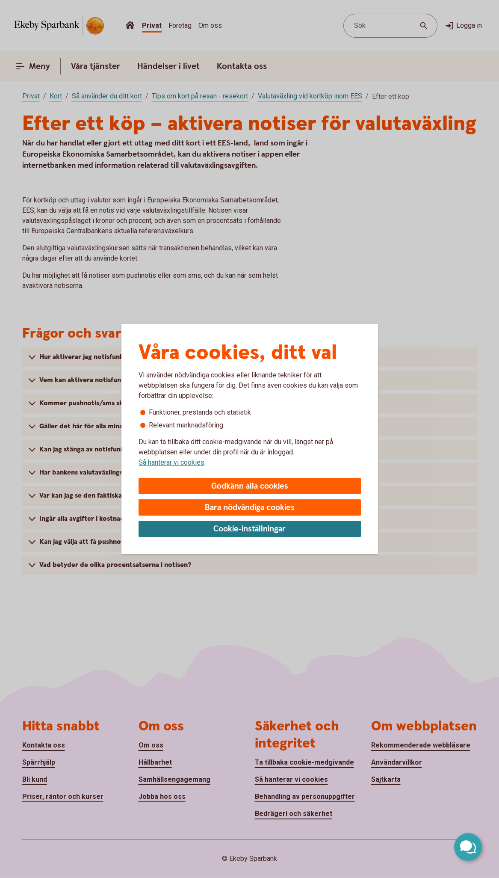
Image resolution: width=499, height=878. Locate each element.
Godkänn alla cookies (249, 486)
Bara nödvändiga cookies (250, 507)
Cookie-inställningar (249, 529)
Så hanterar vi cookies (171, 462)
